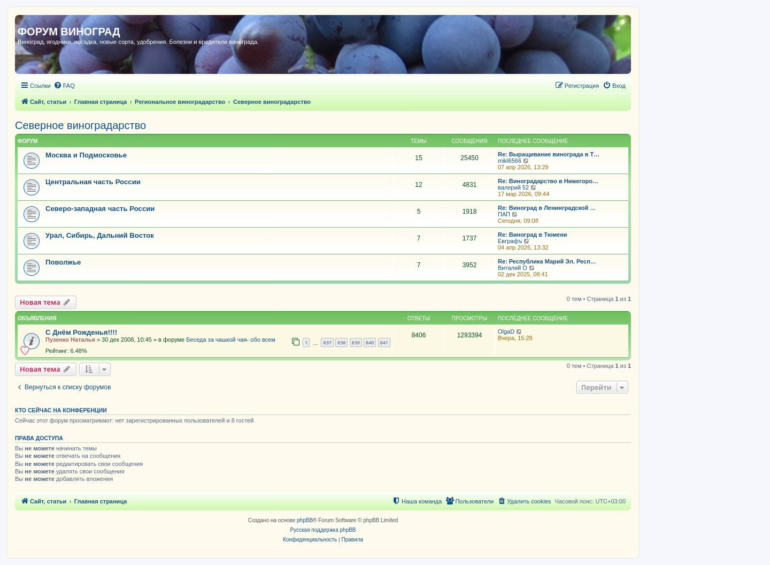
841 (384, 342)
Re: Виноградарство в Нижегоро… (548, 181)
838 (341, 342)
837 (327, 342)
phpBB (305, 520)
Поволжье (63, 262)
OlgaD (506, 331)
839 (356, 342)
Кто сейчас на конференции (61, 410)
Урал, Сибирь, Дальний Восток (99, 235)
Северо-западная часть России (100, 209)
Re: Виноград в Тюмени (532, 234)
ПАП (504, 214)
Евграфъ (510, 241)
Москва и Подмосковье (86, 155)
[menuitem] (64, 85)
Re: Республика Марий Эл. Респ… (547, 261)
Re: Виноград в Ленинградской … (547, 208)
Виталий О (512, 268)
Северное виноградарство (80, 125)
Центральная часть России (93, 182)
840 (370, 342)
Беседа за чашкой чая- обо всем (230, 339)
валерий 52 (513, 187)
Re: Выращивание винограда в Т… (548, 154)
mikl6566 (509, 160)
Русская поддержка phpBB (323, 530)
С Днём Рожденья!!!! (81, 332)
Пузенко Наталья (70, 339)
